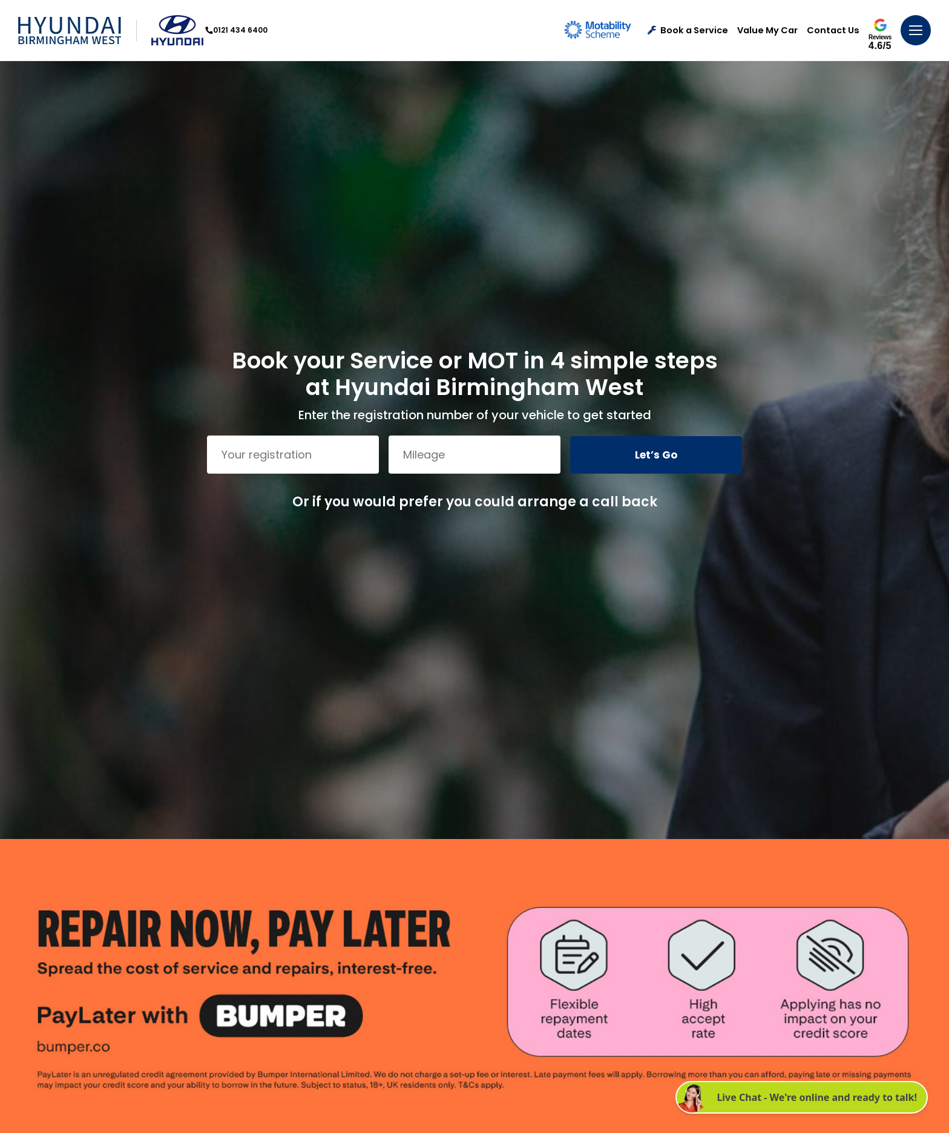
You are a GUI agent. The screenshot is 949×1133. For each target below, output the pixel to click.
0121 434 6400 (236, 30)
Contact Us (833, 30)
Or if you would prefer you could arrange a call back (474, 502)
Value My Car (767, 30)
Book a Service (688, 30)
